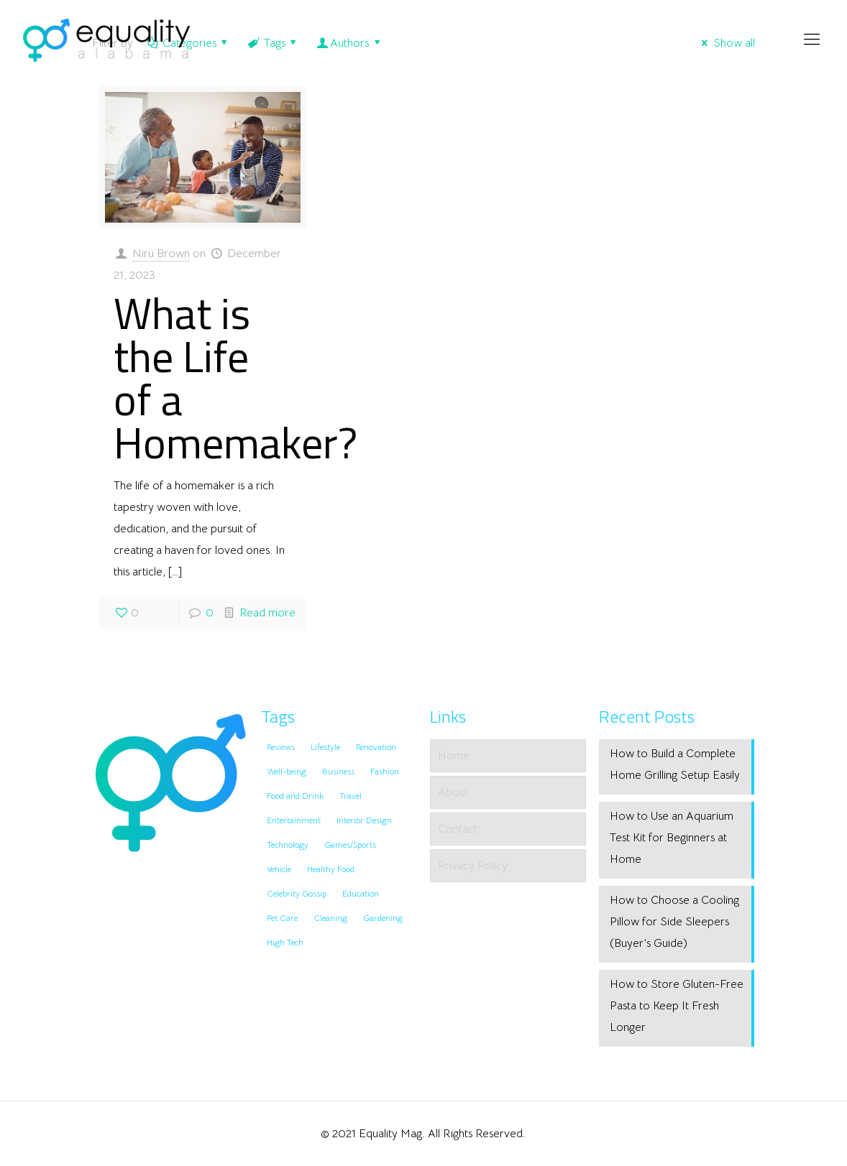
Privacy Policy (473, 866)
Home (454, 756)
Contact (457, 829)
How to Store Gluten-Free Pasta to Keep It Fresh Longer (676, 1006)
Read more (267, 613)
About (453, 792)
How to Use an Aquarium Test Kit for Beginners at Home (671, 837)
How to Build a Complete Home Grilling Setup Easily (675, 764)
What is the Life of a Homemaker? (235, 377)
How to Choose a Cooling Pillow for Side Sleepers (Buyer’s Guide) (674, 921)
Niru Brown (161, 253)
